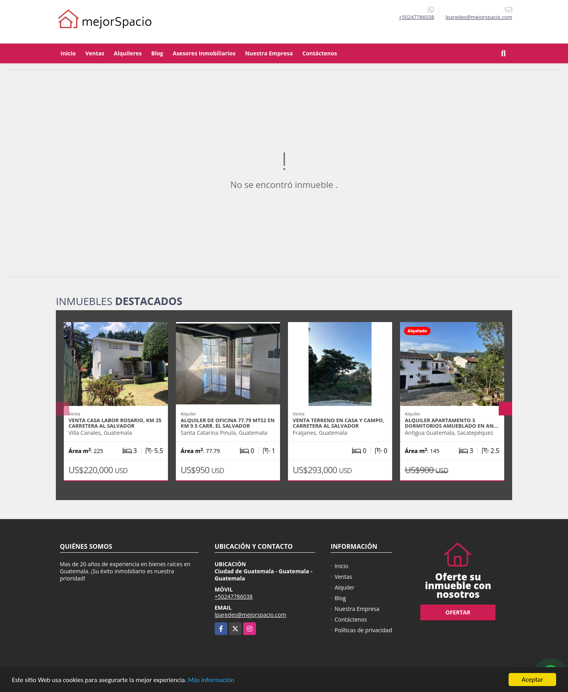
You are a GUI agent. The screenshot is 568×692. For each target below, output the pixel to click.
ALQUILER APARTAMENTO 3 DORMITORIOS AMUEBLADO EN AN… (451, 422)
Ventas (94, 53)
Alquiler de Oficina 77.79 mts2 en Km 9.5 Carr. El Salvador (227, 422)
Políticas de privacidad (363, 630)
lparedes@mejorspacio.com (250, 614)
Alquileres (127, 53)
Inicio (68, 53)
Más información (211, 680)
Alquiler (345, 587)
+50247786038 (416, 17)
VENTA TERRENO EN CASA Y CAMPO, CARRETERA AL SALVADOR (338, 422)
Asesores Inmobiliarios (204, 53)
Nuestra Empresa (269, 53)
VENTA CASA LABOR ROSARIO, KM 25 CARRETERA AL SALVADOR (115, 422)
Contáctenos (319, 53)
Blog (157, 53)
